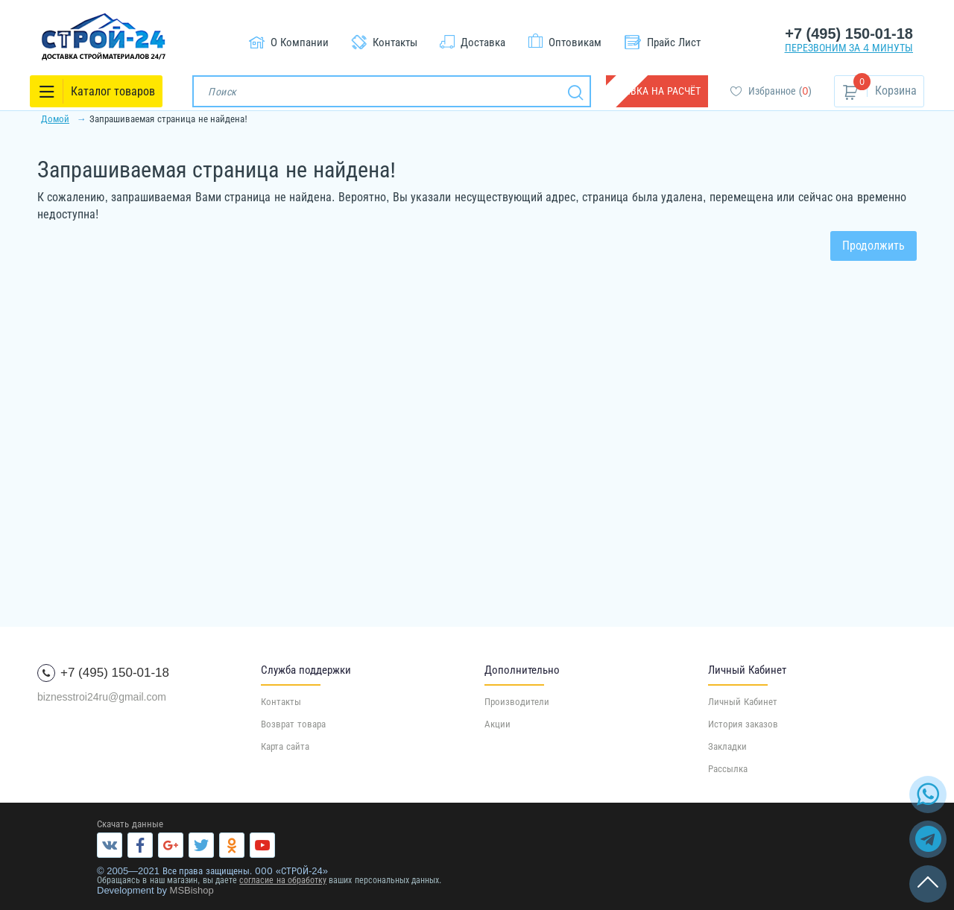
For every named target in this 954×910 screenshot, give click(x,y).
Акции (497, 724)
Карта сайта (285, 746)
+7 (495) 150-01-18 (849, 33)
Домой (55, 118)
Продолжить (873, 245)
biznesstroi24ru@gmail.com (101, 697)
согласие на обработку (282, 880)
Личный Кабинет (742, 701)
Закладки (727, 746)
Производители (516, 701)
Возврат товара (293, 724)
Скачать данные (130, 824)
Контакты (281, 701)
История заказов (743, 724)
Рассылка (728, 768)
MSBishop (192, 890)
